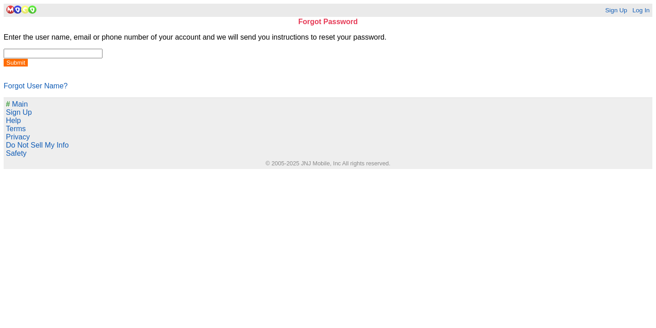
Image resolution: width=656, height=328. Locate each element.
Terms (16, 129)
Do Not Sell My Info (37, 145)
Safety (16, 153)
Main (17, 104)
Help (13, 120)
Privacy (18, 137)
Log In (641, 10)
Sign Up (616, 10)
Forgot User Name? (36, 86)
